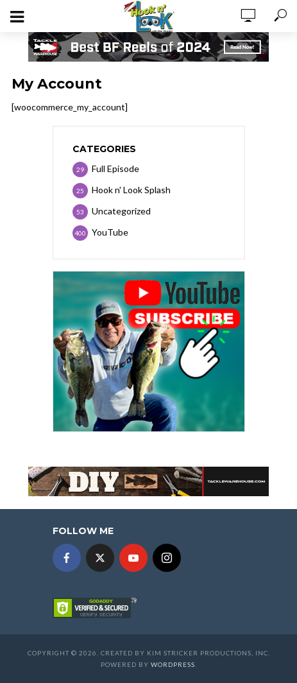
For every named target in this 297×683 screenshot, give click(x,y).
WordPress (173, 664)
